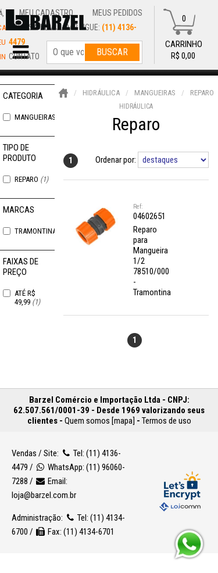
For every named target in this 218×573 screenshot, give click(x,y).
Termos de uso (166, 421)
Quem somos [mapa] (100, 421)
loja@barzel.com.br (44, 495)
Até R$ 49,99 (27, 297)
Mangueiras (40, 117)
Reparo (31, 179)
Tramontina (40, 231)
